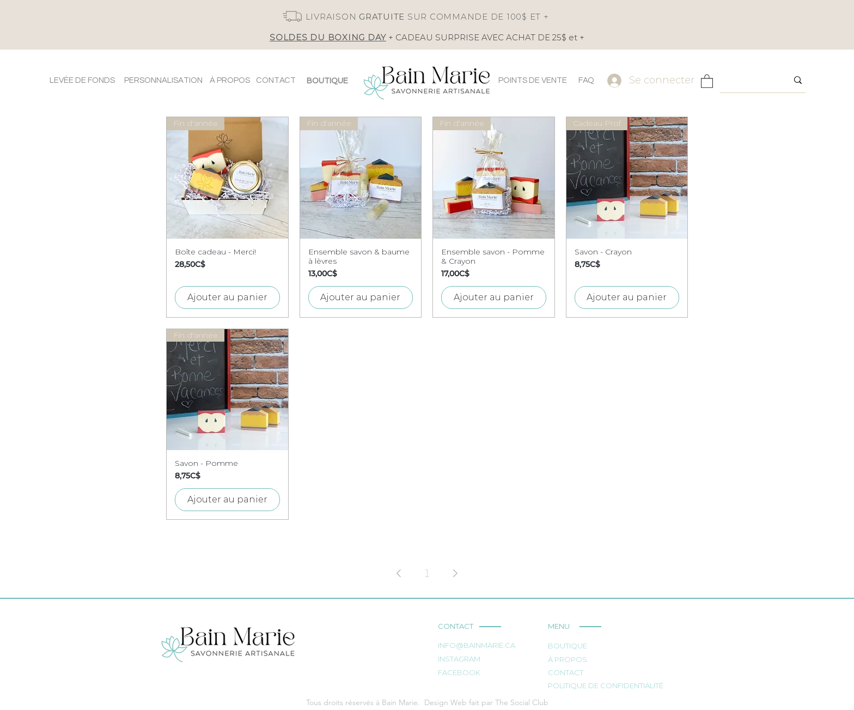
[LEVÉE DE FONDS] (82, 81)
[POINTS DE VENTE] (532, 81)
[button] (707, 81)
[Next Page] (455, 573)
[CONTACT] (276, 81)
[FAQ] (586, 81)
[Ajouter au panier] (227, 297)
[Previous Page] (398, 573)
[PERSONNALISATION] (163, 81)
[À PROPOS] (230, 81)
